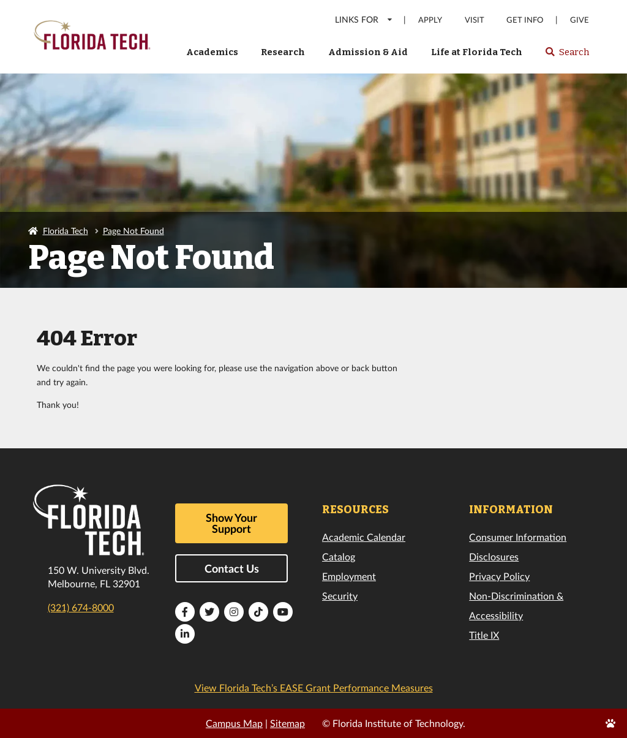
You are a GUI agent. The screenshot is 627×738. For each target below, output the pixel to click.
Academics (212, 52)
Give (579, 19)
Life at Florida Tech (476, 52)
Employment (349, 576)
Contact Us (232, 568)
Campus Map (234, 723)
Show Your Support (231, 523)
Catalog (338, 556)
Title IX (484, 635)
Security (340, 595)
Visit (474, 19)
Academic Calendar (363, 537)
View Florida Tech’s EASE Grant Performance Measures (314, 687)
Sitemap (287, 723)
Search (566, 56)
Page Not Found (133, 230)
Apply (430, 19)
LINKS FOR (364, 19)
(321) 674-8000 (81, 607)
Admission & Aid (368, 52)
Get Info (524, 19)
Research (283, 52)
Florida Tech (65, 230)
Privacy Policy (499, 576)
